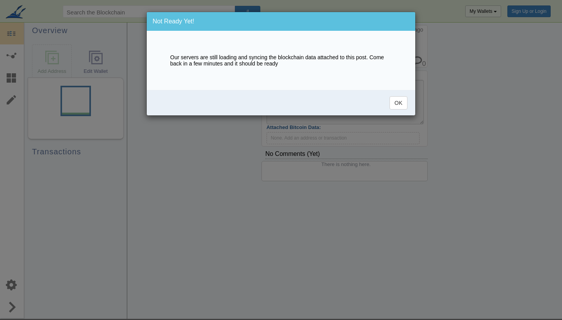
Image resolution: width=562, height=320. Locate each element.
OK (398, 103)
